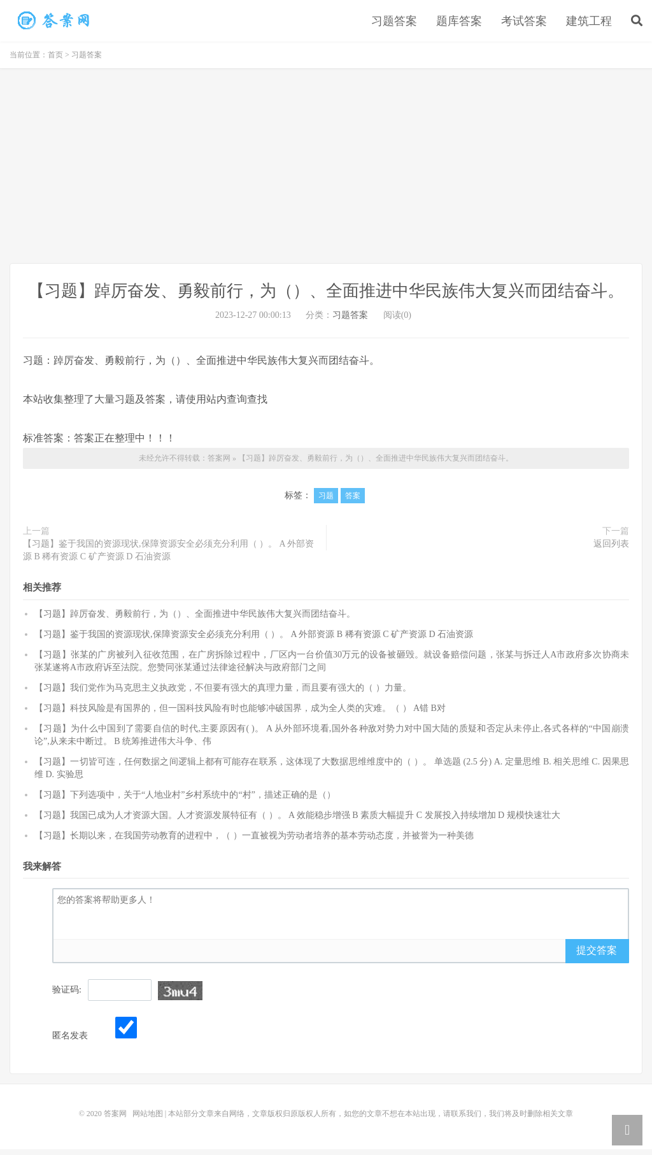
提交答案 (596, 956)
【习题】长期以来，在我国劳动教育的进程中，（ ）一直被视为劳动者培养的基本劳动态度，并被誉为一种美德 (254, 840)
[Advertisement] (326, 173)
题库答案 (459, 23)
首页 (55, 60)
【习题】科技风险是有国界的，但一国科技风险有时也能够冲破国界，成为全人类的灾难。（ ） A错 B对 (240, 713)
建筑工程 (589, 23)
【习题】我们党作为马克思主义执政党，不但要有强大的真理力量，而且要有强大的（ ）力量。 (222, 693)
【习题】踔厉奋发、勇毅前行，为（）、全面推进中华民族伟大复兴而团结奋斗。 (54, 23)
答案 (352, 501)
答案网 (219, 463)
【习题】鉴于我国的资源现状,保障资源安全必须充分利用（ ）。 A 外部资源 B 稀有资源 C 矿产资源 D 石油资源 (168, 556)
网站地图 (147, 1119)
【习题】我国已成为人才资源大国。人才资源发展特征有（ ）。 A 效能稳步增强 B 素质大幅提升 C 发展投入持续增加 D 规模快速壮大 (297, 820)
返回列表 (611, 549)
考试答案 (524, 23)
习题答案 (394, 23)
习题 (326, 501)
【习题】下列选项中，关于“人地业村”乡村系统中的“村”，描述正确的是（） (185, 800)
